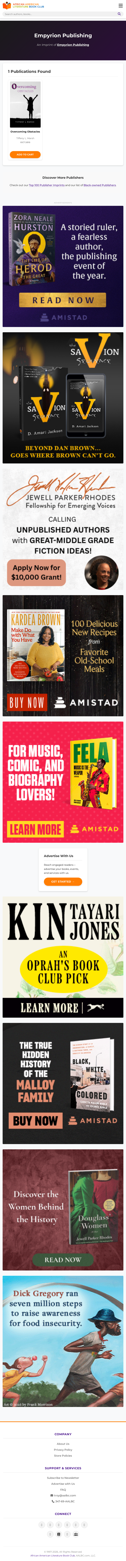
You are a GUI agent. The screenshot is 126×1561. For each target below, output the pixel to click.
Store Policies (63, 1455)
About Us (63, 1443)
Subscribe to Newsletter (63, 1477)
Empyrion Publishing (73, 45)
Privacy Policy (63, 1449)
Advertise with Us (63, 1483)
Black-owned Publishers (100, 185)
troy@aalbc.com (63, 1495)
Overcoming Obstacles (25, 131)
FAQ (63, 1489)
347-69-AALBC (63, 1501)
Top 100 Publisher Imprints (47, 185)
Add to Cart (25, 154)
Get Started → (63, 881)
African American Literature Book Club (52, 1555)
